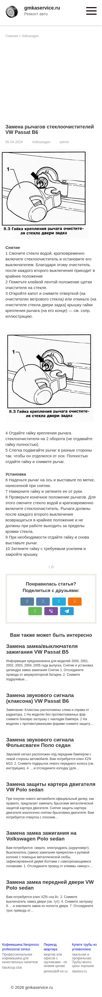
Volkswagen (30, 36)
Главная (11, 36)
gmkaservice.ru (42, 8)
